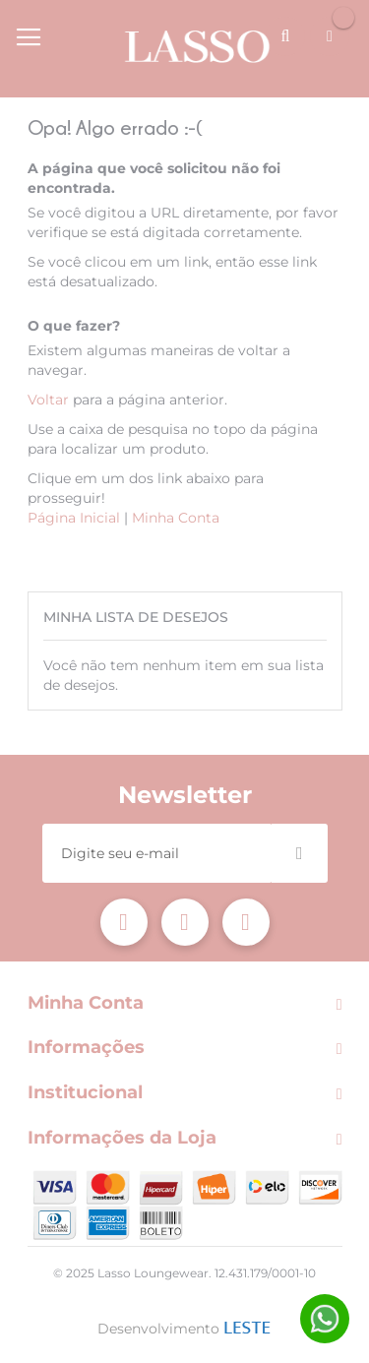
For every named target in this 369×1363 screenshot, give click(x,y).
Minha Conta (175, 518)
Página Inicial (74, 518)
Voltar (48, 399)
